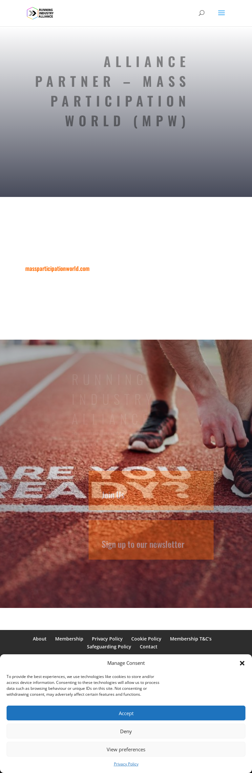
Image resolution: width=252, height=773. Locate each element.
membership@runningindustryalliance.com (115, 433)
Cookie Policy (146, 639)
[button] (242, 663)
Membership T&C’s (191, 639)
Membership (69, 639)
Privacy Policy (126, 764)
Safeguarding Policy (109, 646)
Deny (126, 731)
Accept (126, 713)
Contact (149, 646)
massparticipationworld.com (58, 268)
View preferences (126, 749)
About (40, 639)
